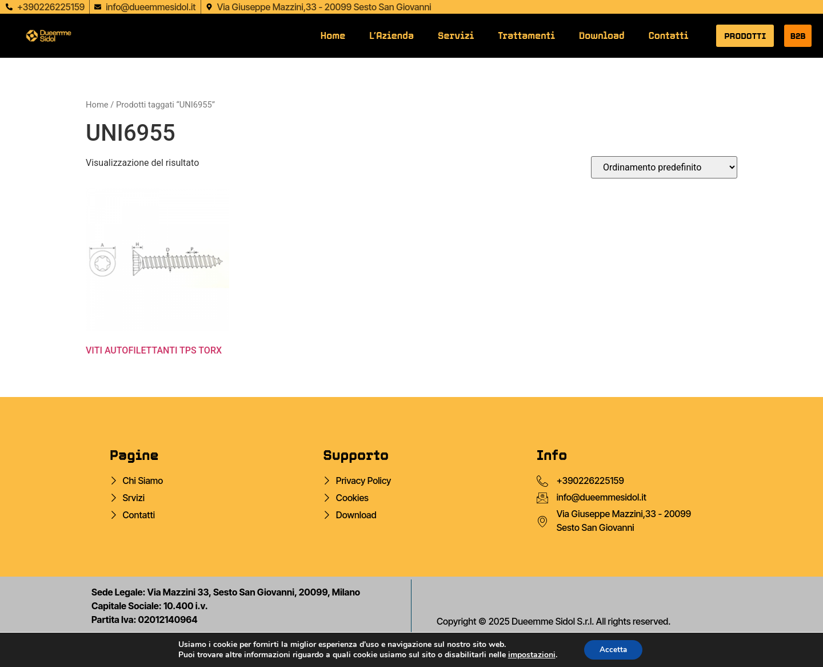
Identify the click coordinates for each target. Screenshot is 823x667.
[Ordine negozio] (664, 167)
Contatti (669, 36)
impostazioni (529, 654)
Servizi (456, 36)
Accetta (614, 649)
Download (602, 36)
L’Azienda (391, 36)
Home (333, 36)
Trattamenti (526, 36)
